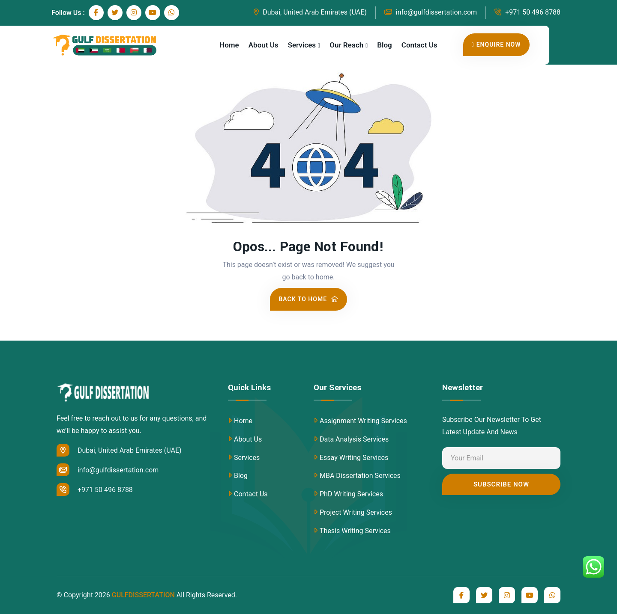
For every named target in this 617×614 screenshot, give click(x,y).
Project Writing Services (356, 512)
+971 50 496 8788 (527, 12)
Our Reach (346, 45)
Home (229, 45)
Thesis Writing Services (355, 531)
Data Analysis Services (354, 439)
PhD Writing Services (351, 494)
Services (302, 45)
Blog (384, 45)
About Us (264, 45)
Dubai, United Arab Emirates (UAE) (310, 12)
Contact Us (419, 45)
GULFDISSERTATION (143, 595)
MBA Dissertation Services (360, 476)
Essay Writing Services (354, 458)
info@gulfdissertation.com (430, 12)
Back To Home (308, 299)
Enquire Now (496, 44)
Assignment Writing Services (363, 421)
